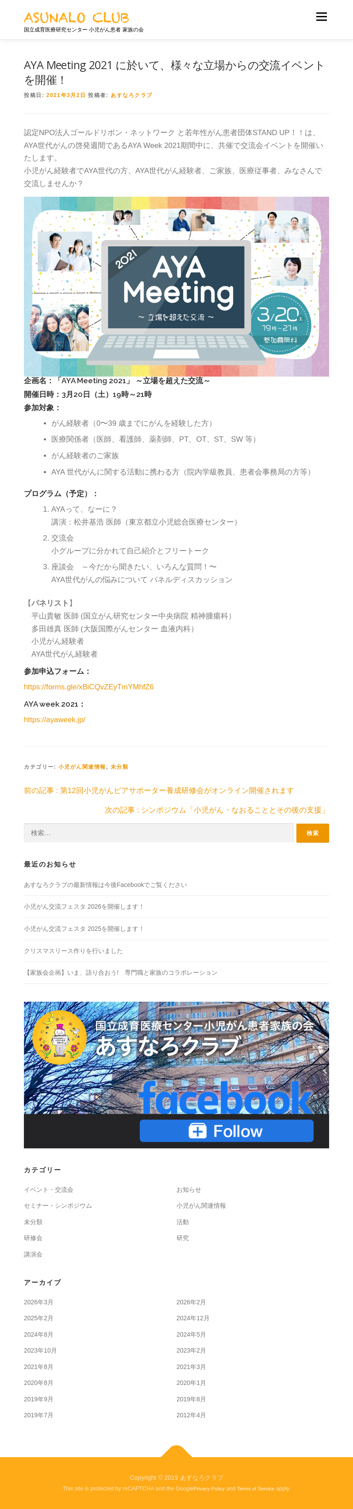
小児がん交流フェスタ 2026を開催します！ (84, 906)
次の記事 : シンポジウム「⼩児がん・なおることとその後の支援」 (217, 810)
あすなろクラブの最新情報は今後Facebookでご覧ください (105, 884)
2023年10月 (40, 1349)
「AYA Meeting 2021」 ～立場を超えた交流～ (132, 380)
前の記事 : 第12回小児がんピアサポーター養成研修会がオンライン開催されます (159, 790)
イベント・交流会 (48, 1189)
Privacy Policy (209, 1488)
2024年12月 (193, 1317)
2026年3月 (39, 1301)
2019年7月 (39, 1415)
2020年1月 (191, 1382)
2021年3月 (191, 1366)
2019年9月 (39, 1398)
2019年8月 (191, 1398)
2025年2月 (39, 1317)
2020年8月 (39, 1382)
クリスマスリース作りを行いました (73, 950)
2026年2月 (191, 1301)
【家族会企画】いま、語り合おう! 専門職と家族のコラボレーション (121, 972)
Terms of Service (255, 1488)
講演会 (33, 1253)
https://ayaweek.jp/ (54, 720)
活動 (182, 1221)
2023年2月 (191, 1349)
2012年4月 (191, 1415)
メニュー (321, 16)
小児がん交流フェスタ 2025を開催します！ (84, 928)
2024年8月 (39, 1334)
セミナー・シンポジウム (58, 1205)
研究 (182, 1237)
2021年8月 (39, 1366)
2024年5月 (191, 1334)
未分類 (120, 767)
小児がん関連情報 (82, 767)
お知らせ (188, 1189)
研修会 (33, 1237)
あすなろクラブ (132, 95)
